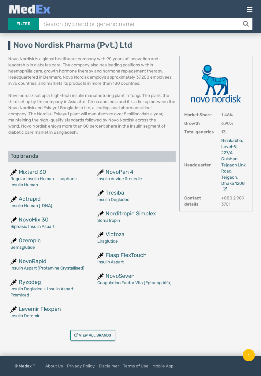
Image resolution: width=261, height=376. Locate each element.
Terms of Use (135, 365)
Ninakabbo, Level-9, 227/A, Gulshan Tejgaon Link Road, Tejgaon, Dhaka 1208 (233, 165)
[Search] (246, 24)
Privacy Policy (81, 365)
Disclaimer (109, 365)
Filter (24, 23)
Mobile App (162, 365)
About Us (54, 365)
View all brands (92, 335)
